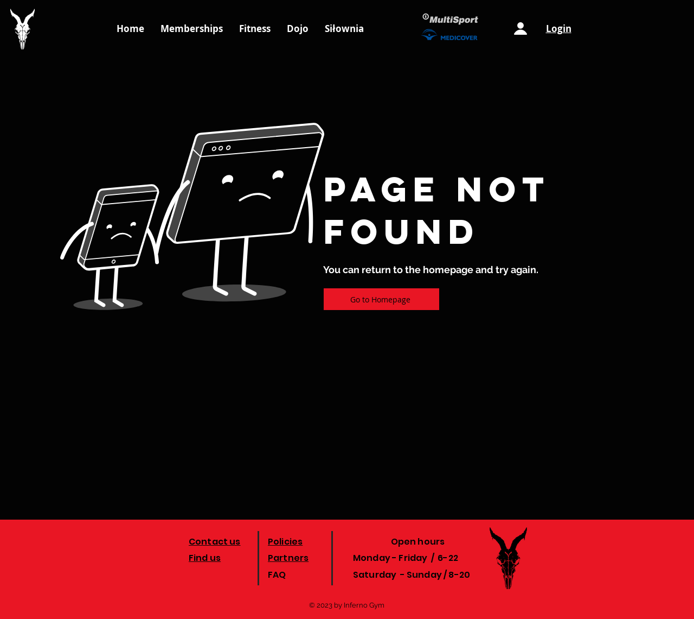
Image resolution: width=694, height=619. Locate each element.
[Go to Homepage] (381, 299)
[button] (344, 29)
